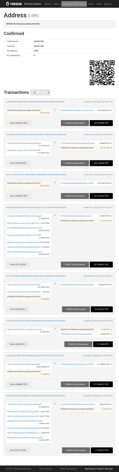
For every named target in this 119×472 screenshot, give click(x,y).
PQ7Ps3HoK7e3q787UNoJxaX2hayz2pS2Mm (77, 143)
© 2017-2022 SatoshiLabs (18, 469)
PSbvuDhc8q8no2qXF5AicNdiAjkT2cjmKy (23, 242)
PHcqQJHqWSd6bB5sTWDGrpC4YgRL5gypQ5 (24, 216)
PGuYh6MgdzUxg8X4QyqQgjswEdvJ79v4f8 (76, 183)
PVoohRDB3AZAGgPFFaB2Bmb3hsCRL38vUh (24, 228)
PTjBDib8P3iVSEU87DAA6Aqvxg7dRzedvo (76, 334)
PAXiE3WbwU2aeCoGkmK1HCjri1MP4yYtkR (23, 292)
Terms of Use (45, 469)
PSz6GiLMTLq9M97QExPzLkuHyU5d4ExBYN (24, 143)
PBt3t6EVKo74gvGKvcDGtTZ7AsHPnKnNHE (23, 150)
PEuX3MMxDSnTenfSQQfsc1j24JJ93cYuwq (77, 110)
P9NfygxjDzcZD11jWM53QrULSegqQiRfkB (23, 412)
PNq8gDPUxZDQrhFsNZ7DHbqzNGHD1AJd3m (25, 421)
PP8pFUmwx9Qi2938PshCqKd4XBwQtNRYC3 (24, 247)
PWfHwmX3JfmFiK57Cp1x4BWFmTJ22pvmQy (24, 329)
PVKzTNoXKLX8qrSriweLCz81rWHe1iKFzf (23, 416)
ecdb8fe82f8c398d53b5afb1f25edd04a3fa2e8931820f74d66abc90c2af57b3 (35, 102)
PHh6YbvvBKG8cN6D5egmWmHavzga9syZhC (24, 252)
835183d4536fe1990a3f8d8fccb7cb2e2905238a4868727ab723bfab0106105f (35, 396)
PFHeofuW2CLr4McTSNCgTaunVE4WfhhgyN (24, 404)
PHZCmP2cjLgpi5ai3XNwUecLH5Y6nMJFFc (24, 428)
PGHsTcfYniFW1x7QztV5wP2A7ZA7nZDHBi (23, 285)
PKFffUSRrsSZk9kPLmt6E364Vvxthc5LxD (76, 216)
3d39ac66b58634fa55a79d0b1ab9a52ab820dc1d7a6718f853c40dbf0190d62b (36, 208)
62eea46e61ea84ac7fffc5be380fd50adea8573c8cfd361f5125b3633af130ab (35, 356)
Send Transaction (68, 469)
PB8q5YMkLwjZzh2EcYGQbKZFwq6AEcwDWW (25, 438)
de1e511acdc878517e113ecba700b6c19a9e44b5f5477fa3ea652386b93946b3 (36, 175)
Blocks (48, 4)
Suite (99, 4)
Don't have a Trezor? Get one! (99, 469)
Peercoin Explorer (32, 4)
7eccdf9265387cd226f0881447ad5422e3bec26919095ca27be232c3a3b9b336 (36, 135)
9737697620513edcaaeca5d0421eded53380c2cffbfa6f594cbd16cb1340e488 (35, 321)
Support (108, 4)
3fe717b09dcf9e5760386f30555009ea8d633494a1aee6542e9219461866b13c (36, 276)
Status (57, 4)
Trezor (91, 4)
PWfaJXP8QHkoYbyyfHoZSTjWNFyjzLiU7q (23, 433)
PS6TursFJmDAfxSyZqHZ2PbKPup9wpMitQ (23, 364)
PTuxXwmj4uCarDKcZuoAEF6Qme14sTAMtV (24, 235)
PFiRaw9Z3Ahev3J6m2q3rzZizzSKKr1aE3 (23, 223)
